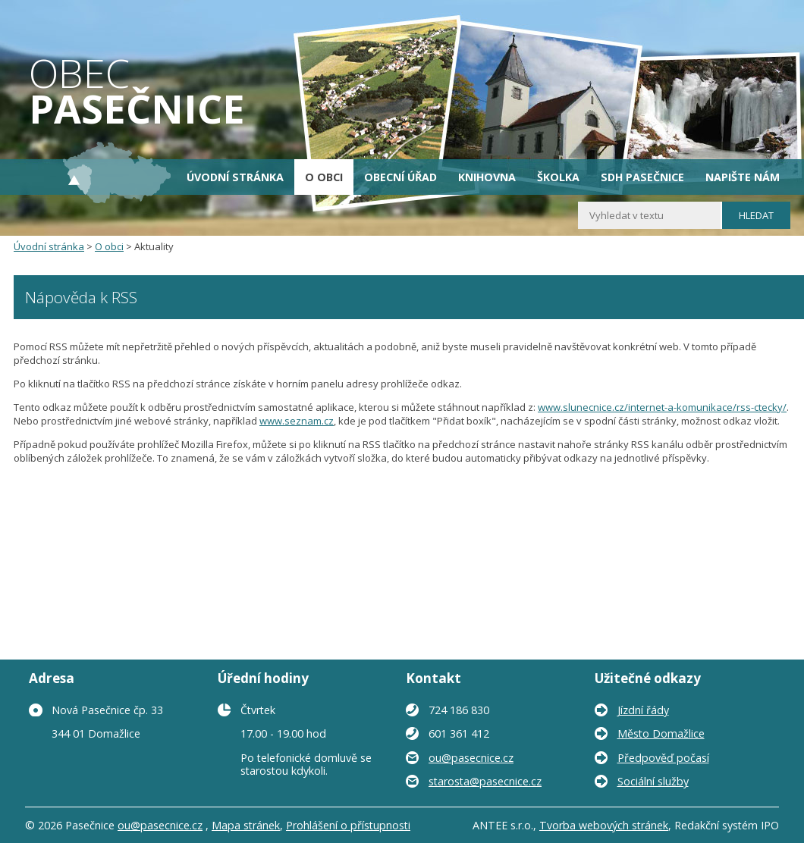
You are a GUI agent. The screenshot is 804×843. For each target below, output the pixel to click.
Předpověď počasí (663, 758)
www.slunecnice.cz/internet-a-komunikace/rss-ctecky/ (662, 407)
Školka (558, 177)
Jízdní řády (643, 710)
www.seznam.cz (296, 421)
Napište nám (742, 177)
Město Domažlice (661, 733)
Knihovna (487, 177)
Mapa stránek (246, 825)
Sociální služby (653, 781)
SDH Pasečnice (642, 177)
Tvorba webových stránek (603, 825)
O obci (324, 177)
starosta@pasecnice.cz (485, 781)
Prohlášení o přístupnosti (348, 825)
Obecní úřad (400, 177)
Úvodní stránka (235, 177)
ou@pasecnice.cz (471, 758)
